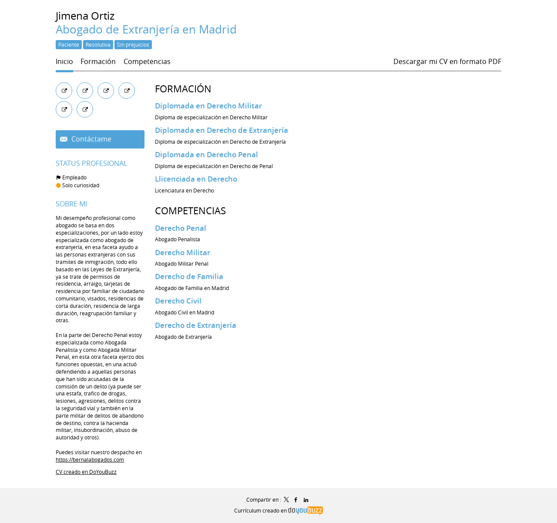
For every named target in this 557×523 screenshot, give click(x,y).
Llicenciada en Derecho (196, 179)
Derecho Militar (182, 252)
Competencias (190, 210)
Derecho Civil (178, 301)
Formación (183, 88)
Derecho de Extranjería (195, 325)
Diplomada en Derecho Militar (208, 106)
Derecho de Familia (189, 276)
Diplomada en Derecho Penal (206, 154)
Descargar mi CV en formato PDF (447, 61)
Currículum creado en (278, 510)
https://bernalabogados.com (90, 459)
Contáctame (90, 139)
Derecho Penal (180, 228)
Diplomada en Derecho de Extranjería (221, 130)
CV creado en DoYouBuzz (86, 471)
